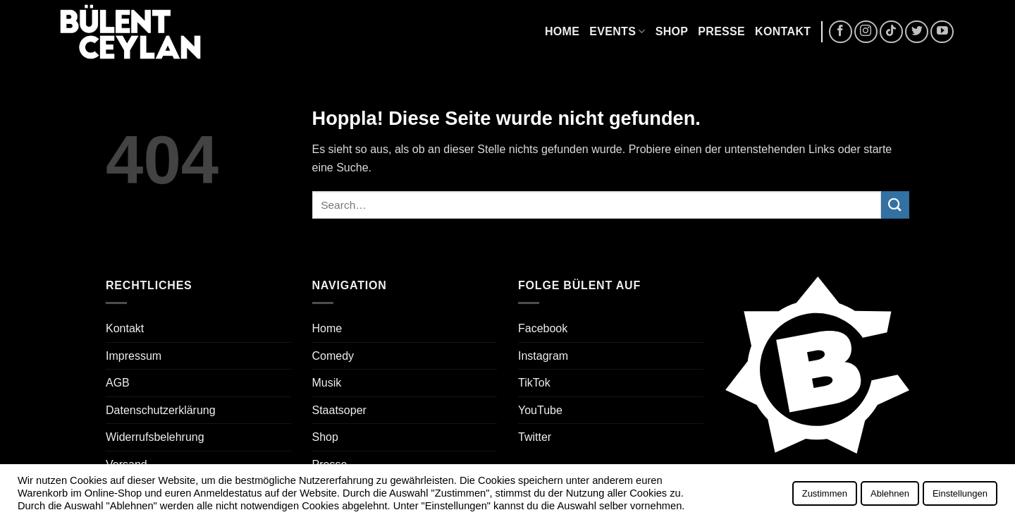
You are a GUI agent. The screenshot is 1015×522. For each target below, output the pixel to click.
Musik (327, 383)
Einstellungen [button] (960, 493)
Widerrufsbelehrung (155, 437)
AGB (118, 383)
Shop (672, 31)
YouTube (540, 410)
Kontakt (783, 31)
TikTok (534, 383)
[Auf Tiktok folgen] (891, 32)
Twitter (534, 437)
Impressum (133, 356)
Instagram (543, 356)
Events (617, 31)
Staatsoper (339, 410)
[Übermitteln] (895, 205)
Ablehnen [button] (890, 493)
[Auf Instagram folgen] (866, 32)
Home (562, 31)
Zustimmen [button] (824, 493)
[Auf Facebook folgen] (840, 32)
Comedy (333, 356)
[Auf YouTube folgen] (942, 32)
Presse (721, 31)
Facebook (542, 328)
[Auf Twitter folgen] (916, 32)
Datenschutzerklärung (161, 410)
